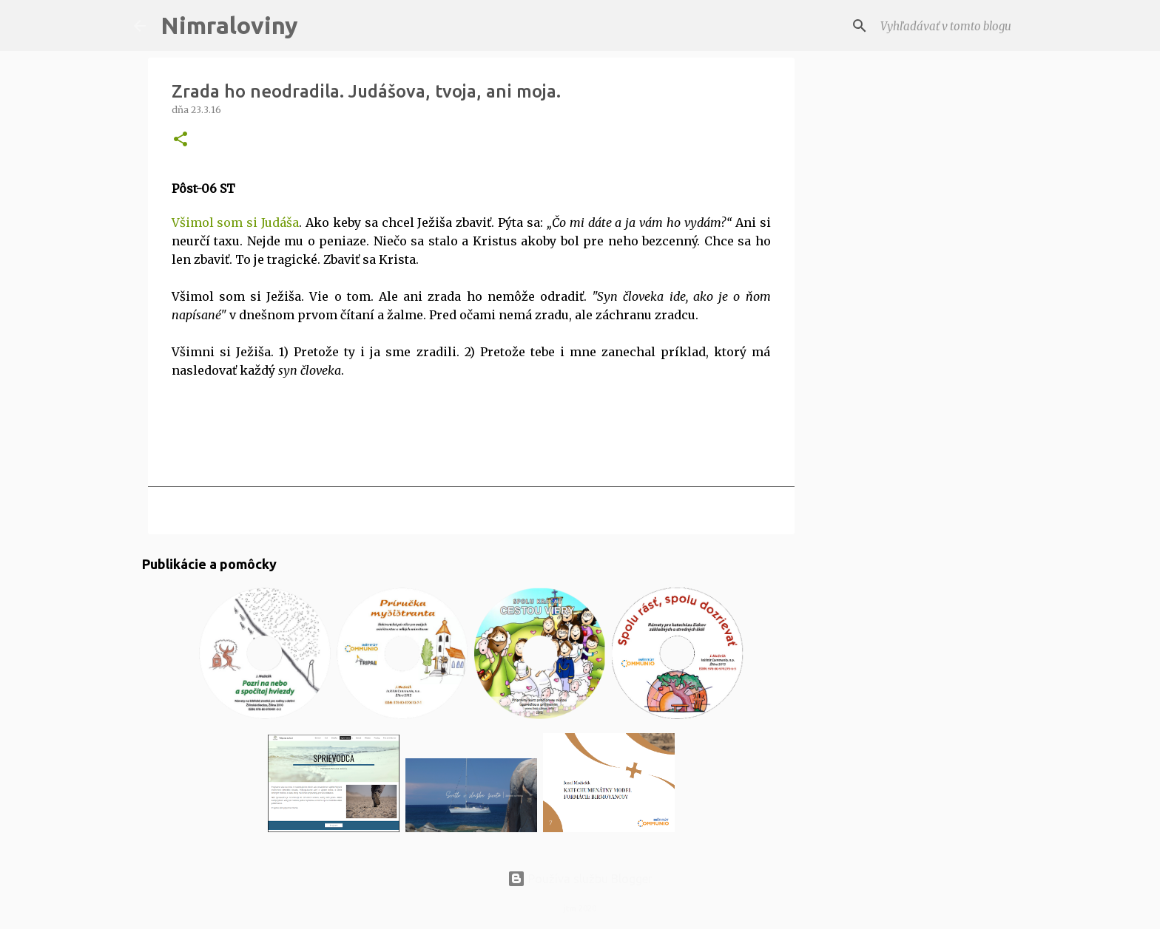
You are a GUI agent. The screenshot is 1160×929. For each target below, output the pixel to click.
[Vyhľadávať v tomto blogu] (952, 26)
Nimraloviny (229, 25)
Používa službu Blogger (580, 878)
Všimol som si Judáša (236, 222)
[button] (180, 140)
